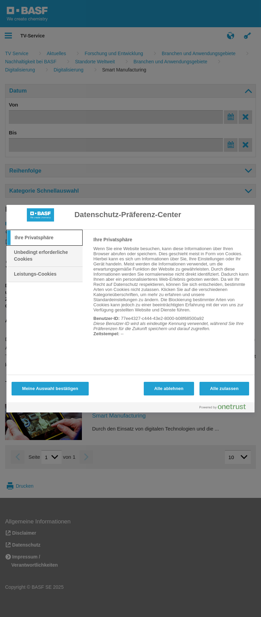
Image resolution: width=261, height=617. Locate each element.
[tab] (44, 237)
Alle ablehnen (169, 388)
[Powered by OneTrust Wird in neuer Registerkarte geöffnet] (225, 408)
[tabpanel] (171, 290)
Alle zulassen (224, 388)
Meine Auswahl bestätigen (50, 388)
